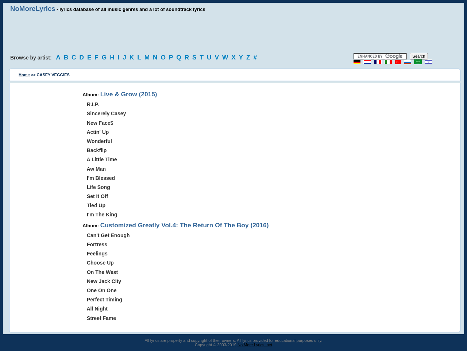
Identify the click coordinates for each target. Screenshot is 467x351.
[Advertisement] (233, 32)
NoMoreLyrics (32, 8)
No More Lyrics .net (255, 345)
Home (24, 75)
